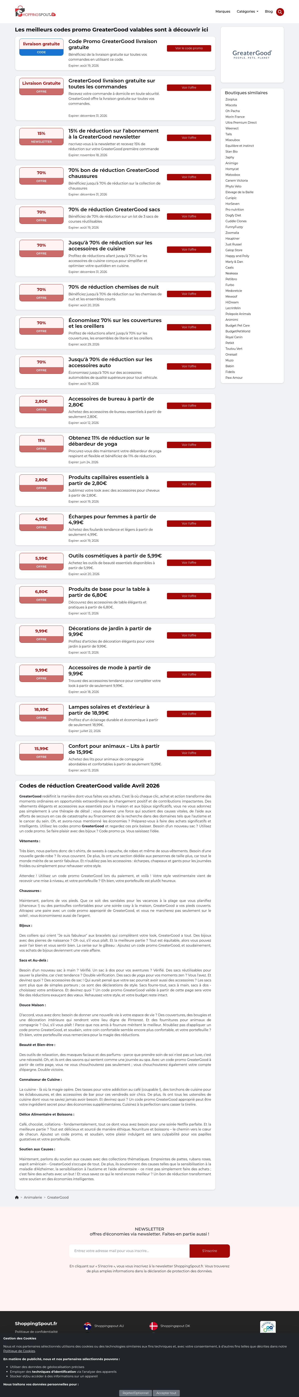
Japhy (229, 156)
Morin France (235, 115)
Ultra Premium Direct (241, 121)
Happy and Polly (237, 255)
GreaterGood (58, 1196)
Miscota (231, 104)
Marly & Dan (234, 260)
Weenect (232, 127)
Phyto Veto (233, 185)
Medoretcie (233, 289)
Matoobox (232, 173)
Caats (229, 266)
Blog (268, 11)
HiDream (232, 301)
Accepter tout (166, 1393)
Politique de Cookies (19, 1351)
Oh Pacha (232, 110)
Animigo (231, 162)
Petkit (229, 342)
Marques (222, 11)
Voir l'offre (189, 86)
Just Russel (233, 243)
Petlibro (231, 278)
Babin (229, 365)
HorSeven (232, 202)
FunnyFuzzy (234, 226)
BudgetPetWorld (237, 330)
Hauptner (232, 237)
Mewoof (231, 295)
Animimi (231, 318)
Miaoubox (232, 139)
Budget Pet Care (237, 324)
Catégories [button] (246, 11)
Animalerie (33, 1196)
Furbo (229, 284)
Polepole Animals (238, 313)
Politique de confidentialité (37, 1330)
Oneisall (231, 353)
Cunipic (231, 197)
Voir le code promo (189, 47)
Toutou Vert (234, 347)
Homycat (232, 168)
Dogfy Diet (233, 214)
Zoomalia (232, 231)
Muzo (229, 359)
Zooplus (231, 98)
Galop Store (234, 249)
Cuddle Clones (235, 220)
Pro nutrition (234, 208)
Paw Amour (234, 376)
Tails (228, 133)
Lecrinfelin (233, 307)
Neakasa (231, 272)
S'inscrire (209, 1250)
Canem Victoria (236, 179)
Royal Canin (234, 336)
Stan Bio (231, 150)
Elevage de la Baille (239, 191)
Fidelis (230, 371)
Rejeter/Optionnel (136, 1393)
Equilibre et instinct (239, 144)
